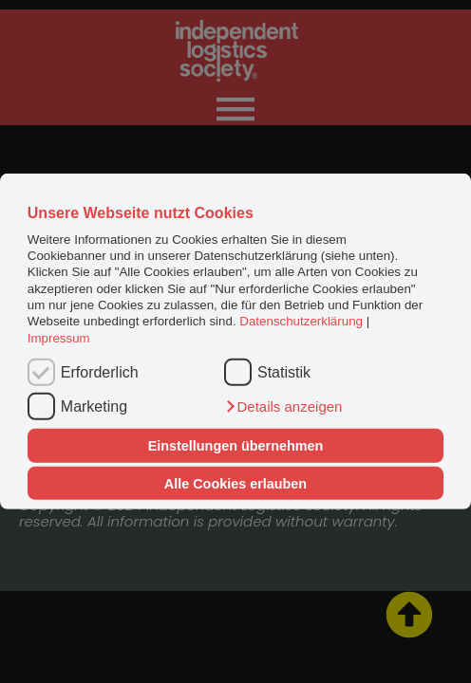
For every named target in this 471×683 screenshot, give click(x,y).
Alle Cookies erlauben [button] (235, 482)
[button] (283, 406)
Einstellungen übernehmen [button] (236, 445)
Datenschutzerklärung (301, 321)
